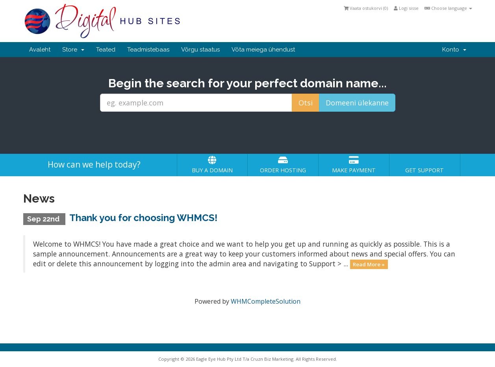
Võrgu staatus (200, 49)
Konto (454, 49)
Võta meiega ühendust (263, 49)
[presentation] (248, 133)
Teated (105, 49)
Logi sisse (406, 8)
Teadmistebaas (148, 49)
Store (73, 49)
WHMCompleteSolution (265, 301)
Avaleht (39, 49)
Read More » (369, 264)
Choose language (448, 8)
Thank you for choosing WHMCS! (143, 217)
